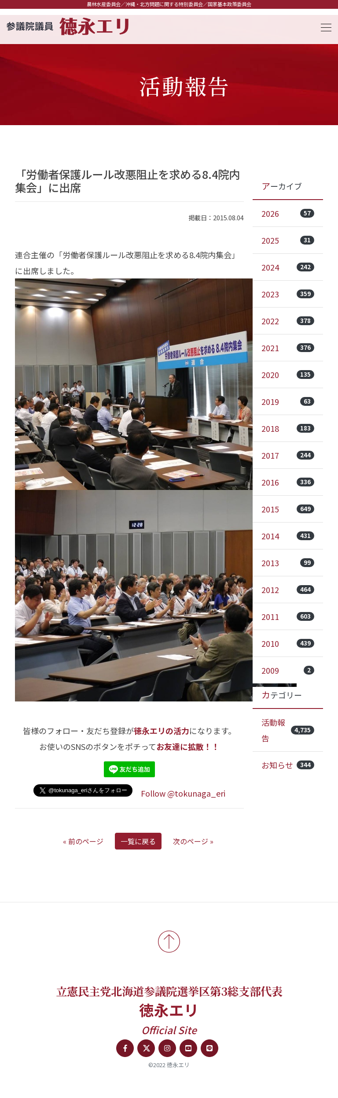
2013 (287, 562)
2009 (287, 670)
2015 (287, 509)
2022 (287, 320)
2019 (287, 401)
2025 (287, 240)
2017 (287, 455)
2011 (287, 616)
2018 (287, 428)
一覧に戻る (138, 841)
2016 (287, 482)
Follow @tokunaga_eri (183, 793)
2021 (287, 347)
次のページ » (193, 841)
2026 (287, 213)
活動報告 (287, 730)
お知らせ (287, 765)
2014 (287, 536)
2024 (287, 267)
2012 (287, 589)
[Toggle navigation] (323, 26)
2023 (287, 294)
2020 (287, 374)
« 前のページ (83, 841)
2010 (287, 643)
